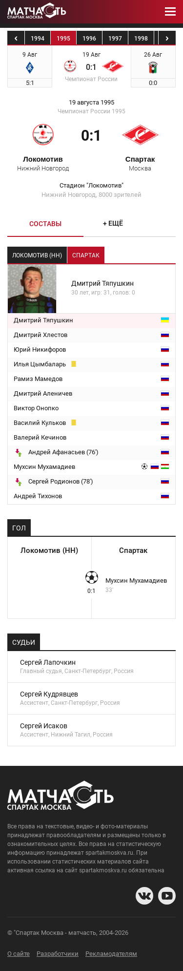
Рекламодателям (111, 953)
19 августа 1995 (91, 102)
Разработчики (58, 953)
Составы (45, 224)
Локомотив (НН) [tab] (37, 255)
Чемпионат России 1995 (91, 111)
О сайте (18, 953)
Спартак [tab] (86, 255)
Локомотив (43, 163)
